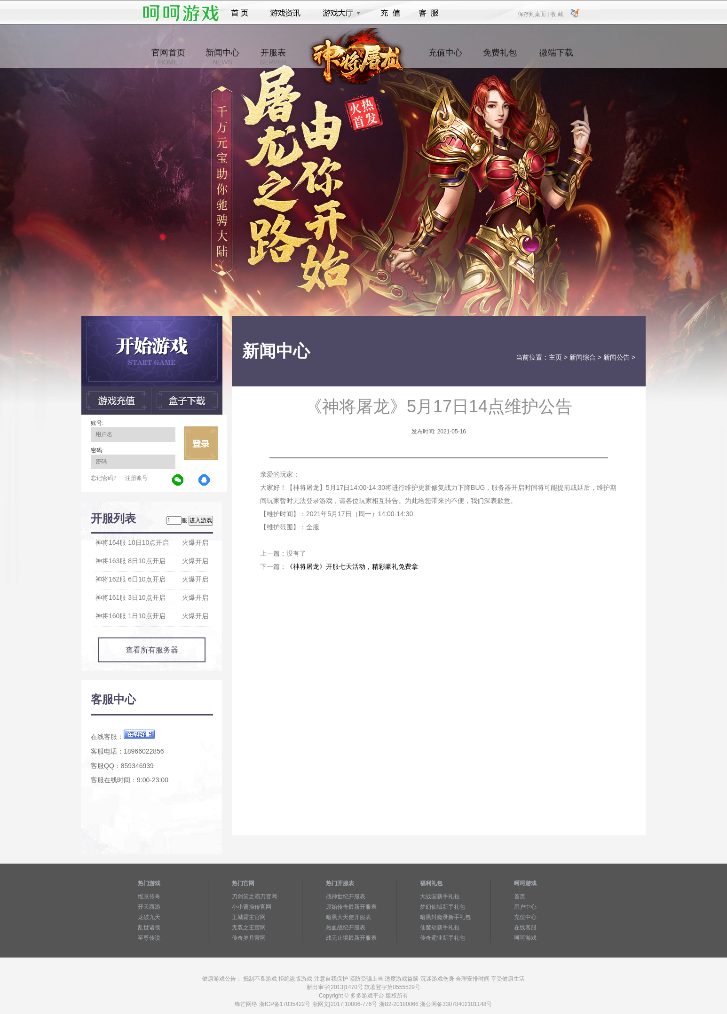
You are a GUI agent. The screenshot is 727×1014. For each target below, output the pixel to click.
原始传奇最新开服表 (351, 907)
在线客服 (525, 927)
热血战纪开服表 (345, 927)
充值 (390, 13)
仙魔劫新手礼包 (439, 927)
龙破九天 (149, 917)
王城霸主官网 (249, 917)
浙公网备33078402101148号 (456, 1004)
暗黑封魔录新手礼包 (445, 917)
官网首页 (168, 57)
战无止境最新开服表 (351, 938)
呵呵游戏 (525, 938)
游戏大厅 (339, 13)
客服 (429, 13)
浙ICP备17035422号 (284, 1004)
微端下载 (556, 57)
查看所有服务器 (152, 650)
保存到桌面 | (533, 13)
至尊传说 (149, 938)
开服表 (273, 57)
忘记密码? (104, 478)
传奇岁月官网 (249, 938)
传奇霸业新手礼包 (442, 938)
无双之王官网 (249, 927)
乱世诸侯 (149, 927)
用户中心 (525, 907)
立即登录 (201, 443)
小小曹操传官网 (251, 907)
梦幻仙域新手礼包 (442, 907)
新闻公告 (616, 357)
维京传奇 (149, 896)
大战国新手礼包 (439, 896)
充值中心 (445, 57)
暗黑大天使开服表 (348, 917)
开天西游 (149, 907)
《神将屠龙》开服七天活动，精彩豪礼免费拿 (352, 566)
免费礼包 (500, 57)
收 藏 (556, 13)
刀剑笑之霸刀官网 (254, 896)
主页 (555, 357)
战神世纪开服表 (345, 896)
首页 (239, 13)
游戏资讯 (285, 13)
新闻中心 (222, 57)
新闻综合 (582, 357)
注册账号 (136, 478)
